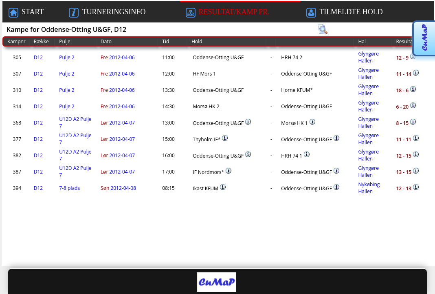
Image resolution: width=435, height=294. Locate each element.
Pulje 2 (66, 57)
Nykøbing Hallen (369, 188)
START (26, 13)
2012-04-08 (118, 188)
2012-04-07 (118, 122)
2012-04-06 (118, 57)
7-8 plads (69, 188)
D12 (38, 57)
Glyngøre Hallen (368, 57)
